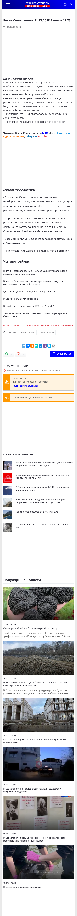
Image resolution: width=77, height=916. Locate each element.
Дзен (52, 133)
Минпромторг (28, 332)
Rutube (42, 136)
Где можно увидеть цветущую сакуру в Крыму (29, 291)
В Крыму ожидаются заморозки (21, 298)
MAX (45, 133)
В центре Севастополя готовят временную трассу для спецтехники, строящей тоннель (33, 283)
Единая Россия (47, 332)
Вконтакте (64, 133)
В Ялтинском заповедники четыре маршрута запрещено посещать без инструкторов (35, 272)
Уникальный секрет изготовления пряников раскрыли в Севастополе (35, 315)
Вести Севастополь (27, 133)
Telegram (31, 136)
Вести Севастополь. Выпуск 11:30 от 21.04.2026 (29, 306)
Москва (12, 332)
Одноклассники (13, 136)
